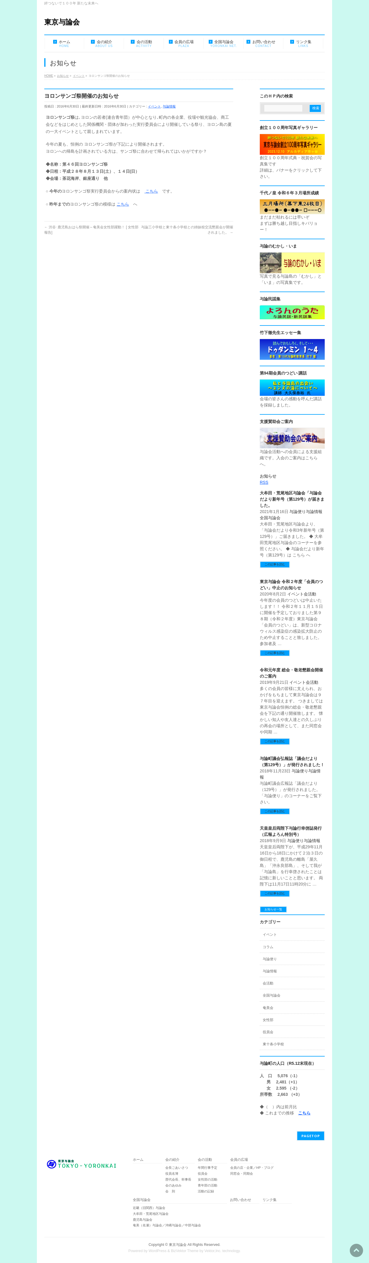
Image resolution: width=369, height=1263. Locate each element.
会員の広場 (239, 1160)
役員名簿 (171, 1173)
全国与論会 (270, 517)
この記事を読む (274, 564)
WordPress (157, 1251)
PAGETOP (310, 1136)
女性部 (268, 1020)
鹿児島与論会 (142, 1219)
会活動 (310, 594)
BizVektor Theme (185, 1251)
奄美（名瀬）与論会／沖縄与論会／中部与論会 (180, 1225)
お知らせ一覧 (273, 909)
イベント (154, 106)
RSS (264, 482)
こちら (151, 191)
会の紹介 (172, 1160)
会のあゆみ (173, 1185)
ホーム (138, 1160)
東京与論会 (62, 22)
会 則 (170, 1191)
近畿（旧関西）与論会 (149, 1208)
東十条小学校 (273, 1044)
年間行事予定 (207, 1167)
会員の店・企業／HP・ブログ (252, 1167)
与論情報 (169, 106)
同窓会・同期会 (241, 1173)
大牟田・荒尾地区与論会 (151, 1213)
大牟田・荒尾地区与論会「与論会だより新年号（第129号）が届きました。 (292, 499)
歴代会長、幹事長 (178, 1179)
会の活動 (205, 1160)
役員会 (268, 1032)
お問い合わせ (240, 1200)
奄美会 (268, 1008)
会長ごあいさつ (176, 1167)
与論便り (297, 511)
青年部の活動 (207, 1185)
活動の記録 (206, 1191)
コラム (268, 947)
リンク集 (269, 1200)
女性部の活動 (207, 1179)
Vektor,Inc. (212, 1251)
